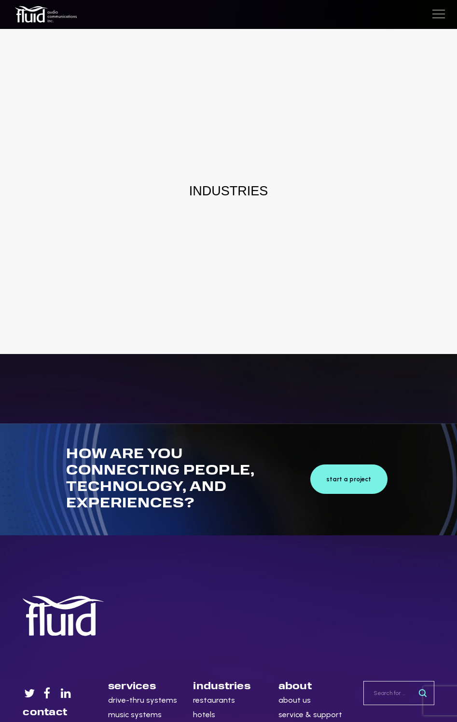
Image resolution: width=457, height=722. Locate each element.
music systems (135, 714)
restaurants (214, 700)
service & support (310, 714)
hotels (204, 714)
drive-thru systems (142, 700)
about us (294, 700)
